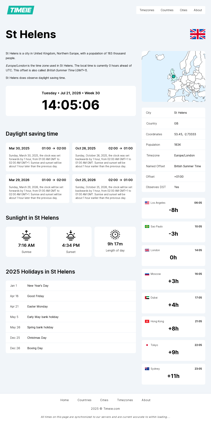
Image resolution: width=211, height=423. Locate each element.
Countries (167, 10)
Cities (183, 10)
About (198, 10)
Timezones (147, 10)
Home (64, 400)
